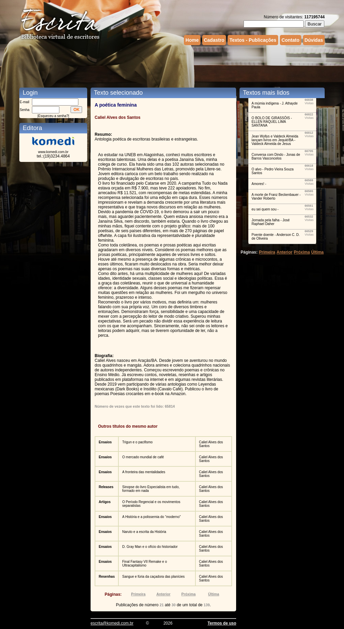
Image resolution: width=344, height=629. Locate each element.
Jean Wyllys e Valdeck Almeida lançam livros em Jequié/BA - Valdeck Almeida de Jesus (275, 140)
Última (213, 594)
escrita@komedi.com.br (112, 623)
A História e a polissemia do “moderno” (151, 517)
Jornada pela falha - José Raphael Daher (271, 222)
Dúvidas (314, 40)
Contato (291, 40)
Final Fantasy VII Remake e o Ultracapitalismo (144, 563)
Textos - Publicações (252, 40)
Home (192, 40)
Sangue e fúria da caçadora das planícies (153, 576)
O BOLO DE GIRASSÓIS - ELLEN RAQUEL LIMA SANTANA (272, 121)
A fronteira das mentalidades (143, 472)
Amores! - (259, 184)
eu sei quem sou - (265, 209)
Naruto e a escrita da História (144, 532)
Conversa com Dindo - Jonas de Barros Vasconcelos (276, 156)
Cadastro (214, 40)
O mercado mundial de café (143, 457)
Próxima (188, 594)
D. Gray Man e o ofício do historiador (149, 547)
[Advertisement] (172, 65)
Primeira (138, 594)
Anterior (163, 594)
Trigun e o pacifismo (137, 442)
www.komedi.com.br (53, 152)
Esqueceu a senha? (53, 116)
